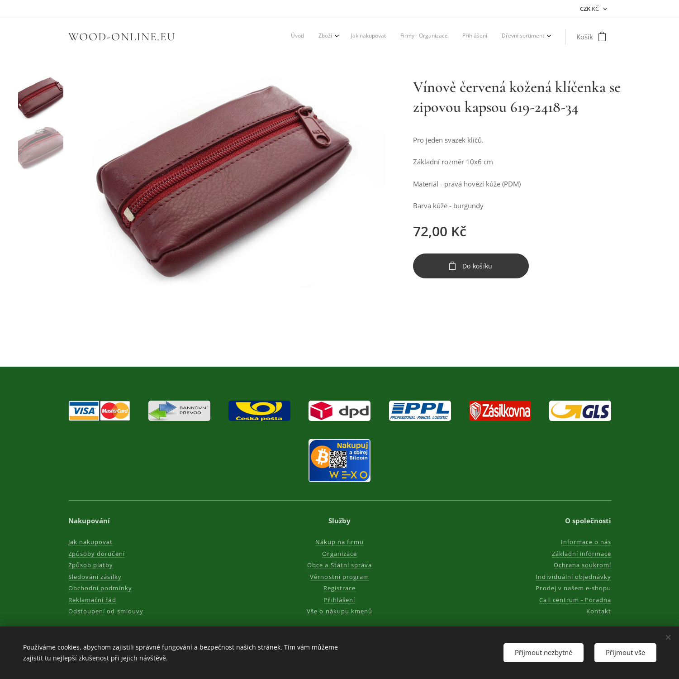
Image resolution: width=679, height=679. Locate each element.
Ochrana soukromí (582, 565)
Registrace (339, 588)
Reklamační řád (92, 600)
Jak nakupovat (90, 542)
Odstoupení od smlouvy (105, 611)
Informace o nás (585, 542)
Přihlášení (339, 600)
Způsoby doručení (96, 554)
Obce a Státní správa (339, 565)
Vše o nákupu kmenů (339, 611)
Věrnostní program (339, 577)
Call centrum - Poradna (575, 600)
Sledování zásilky (95, 577)
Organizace (339, 554)
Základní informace (581, 554)
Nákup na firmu (339, 542)
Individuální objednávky (573, 577)
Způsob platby (91, 565)
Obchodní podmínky (100, 588)
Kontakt (598, 611)
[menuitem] (470, 36)
